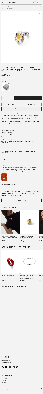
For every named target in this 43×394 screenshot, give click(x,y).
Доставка (4, 378)
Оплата (3, 380)
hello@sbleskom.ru (6, 362)
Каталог (10, 6)
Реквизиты (4, 387)
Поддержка (4, 393)
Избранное (11, 104)
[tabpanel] (21, 37)
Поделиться (32, 104)
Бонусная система (6, 391)
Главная (3, 6)
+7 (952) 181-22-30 (6, 360)
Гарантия (4, 384)
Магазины (4, 364)
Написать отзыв (21, 200)
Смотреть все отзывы (7, 184)
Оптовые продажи (6, 389)
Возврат (3, 382)
